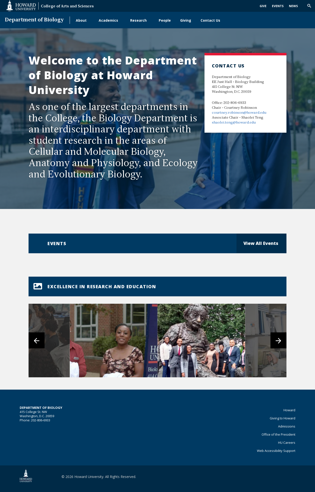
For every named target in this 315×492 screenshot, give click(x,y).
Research (138, 20)
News (293, 6)
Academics (108, 20)
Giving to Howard (282, 418)
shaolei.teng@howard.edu (234, 123)
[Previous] (37, 341)
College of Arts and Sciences (67, 6)
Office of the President (278, 434)
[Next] (278, 341)
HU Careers (286, 442)
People (165, 20)
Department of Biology (34, 20)
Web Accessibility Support (276, 450)
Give (263, 6)
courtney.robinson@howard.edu (239, 113)
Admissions (286, 426)
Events (278, 6)
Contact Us (210, 20)
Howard (289, 410)
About (81, 20)
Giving (185, 20)
